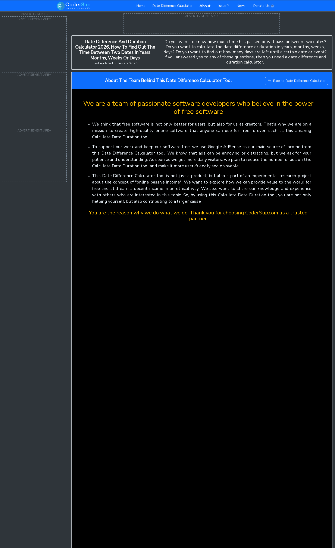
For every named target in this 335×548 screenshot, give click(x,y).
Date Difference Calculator (172, 5)
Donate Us (264, 5)
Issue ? (224, 5)
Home (140, 5)
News (241, 5)
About (205, 6)
